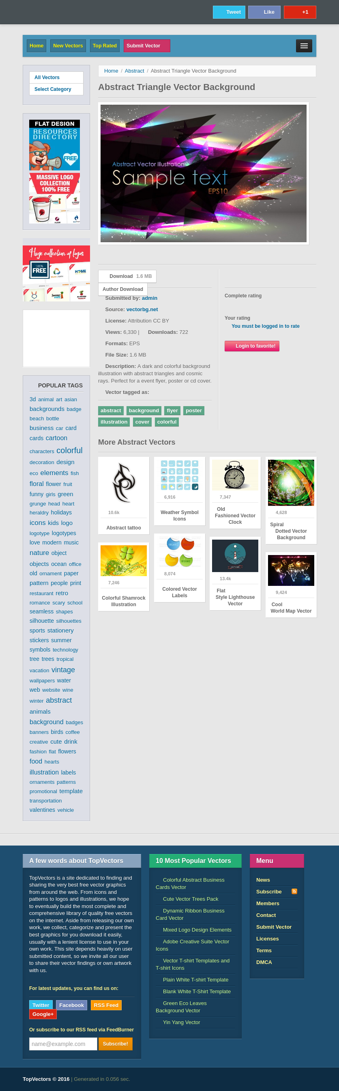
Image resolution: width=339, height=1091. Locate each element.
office (75, 564)
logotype (39, 533)
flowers (67, 751)
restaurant (42, 593)
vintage (63, 670)
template (71, 791)
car (59, 428)
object (59, 553)
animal (46, 399)
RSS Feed (106, 1005)
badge (74, 409)
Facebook (71, 1005)
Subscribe (277, 891)
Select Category (56, 89)
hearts (52, 762)
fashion (38, 752)
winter (37, 701)
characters (42, 451)
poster (194, 410)
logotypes (64, 533)
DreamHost (280, 1079)
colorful (69, 450)
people (59, 583)
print (75, 583)
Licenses (267, 939)
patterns (66, 782)
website (51, 690)
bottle (52, 418)
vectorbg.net (142, 309)
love (35, 542)
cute (56, 741)
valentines (42, 810)
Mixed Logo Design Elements (194, 930)
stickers (39, 640)
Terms (264, 950)
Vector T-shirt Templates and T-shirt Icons (193, 964)
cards (36, 438)
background (47, 722)
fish (75, 473)
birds (57, 732)
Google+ (43, 1014)
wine (67, 690)
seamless (42, 611)
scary (58, 603)
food (36, 761)
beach (37, 418)
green (65, 494)
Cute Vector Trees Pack (187, 899)
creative (39, 742)
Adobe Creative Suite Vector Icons (192, 945)
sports (37, 630)
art (59, 399)
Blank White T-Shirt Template (193, 991)
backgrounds (47, 408)
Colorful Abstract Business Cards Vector (190, 883)
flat (52, 752)
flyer (172, 410)
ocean (59, 564)
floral (37, 483)
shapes (64, 612)
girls (51, 494)
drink (70, 741)
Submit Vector (147, 46)
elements (55, 473)
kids (53, 522)
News (263, 880)
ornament (50, 573)
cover (142, 422)
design (65, 461)
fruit (67, 484)
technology (65, 650)
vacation (39, 670)
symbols (40, 649)
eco (34, 473)
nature (39, 553)
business (42, 427)
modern (51, 542)
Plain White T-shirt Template (192, 980)
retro (62, 593)
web (35, 689)
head (54, 504)
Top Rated (105, 46)
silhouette (42, 621)
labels (68, 772)
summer (61, 640)
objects (39, 563)
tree (34, 659)
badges (74, 722)
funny (36, 494)
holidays (61, 512)
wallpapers (42, 681)
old (33, 573)
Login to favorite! (252, 346)
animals (40, 711)
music (71, 542)
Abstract (134, 71)
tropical (65, 659)
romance (40, 603)
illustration (44, 772)
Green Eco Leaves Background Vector (181, 1007)
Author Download (123, 289)
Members (267, 903)
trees (48, 659)
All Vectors (47, 77)
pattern (39, 582)
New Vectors (68, 46)
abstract (59, 700)
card (71, 428)
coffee (73, 732)
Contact (266, 915)
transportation (46, 801)
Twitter (40, 1005)
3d (33, 399)
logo (67, 522)
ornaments (42, 782)
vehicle (66, 810)
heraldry (39, 513)
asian (70, 399)
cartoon (56, 438)
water (64, 680)
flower (53, 484)
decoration (42, 462)
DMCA (264, 962)
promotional (43, 791)
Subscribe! (115, 1044)
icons (38, 523)
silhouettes (69, 621)
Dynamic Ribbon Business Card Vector (190, 914)
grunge (38, 504)
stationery (60, 630)
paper (71, 573)
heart (68, 504)
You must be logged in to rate (266, 326)
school (75, 603)
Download (127, 276)
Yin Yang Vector (178, 1022)
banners (39, 732)
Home (36, 46)
